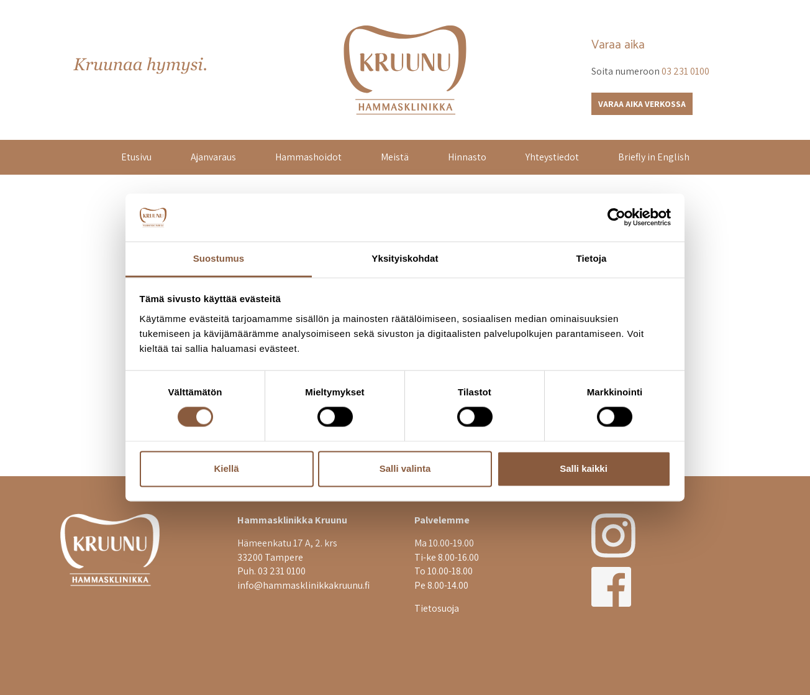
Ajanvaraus (213, 156)
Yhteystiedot (552, 156)
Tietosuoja (436, 608)
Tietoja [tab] (591, 258)
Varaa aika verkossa (642, 103)
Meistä (395, 156)
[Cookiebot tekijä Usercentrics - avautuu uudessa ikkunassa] (616, 217)
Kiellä (226, 468)
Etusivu (136, 156)
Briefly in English (653, 156)
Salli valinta (405, 468)
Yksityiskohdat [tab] (404, 258)
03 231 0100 (685, 71)
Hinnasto (467, 156)
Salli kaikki (584, 468)
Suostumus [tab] (219, 258)
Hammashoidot (308, 156)
